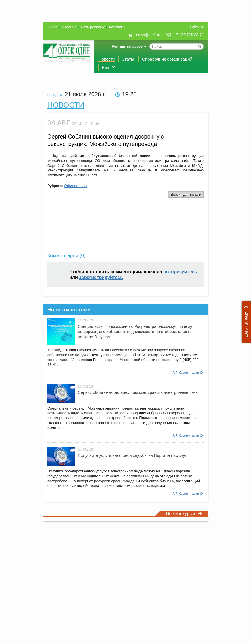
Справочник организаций (167, 59)
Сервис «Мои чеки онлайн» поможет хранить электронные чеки (138, 392)
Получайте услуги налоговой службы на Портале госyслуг (132, 455)
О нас (52, 27)
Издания (69, 27)
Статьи (128, 59)
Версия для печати (186, 194)
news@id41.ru (148, 35)
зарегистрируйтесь (101, 277)
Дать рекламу (245, 322)
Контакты (117, 27)
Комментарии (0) (191, 372)
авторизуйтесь (180, 271)
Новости (106, 59)
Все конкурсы (184, 513)
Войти (195, 27)
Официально (75, 186)
